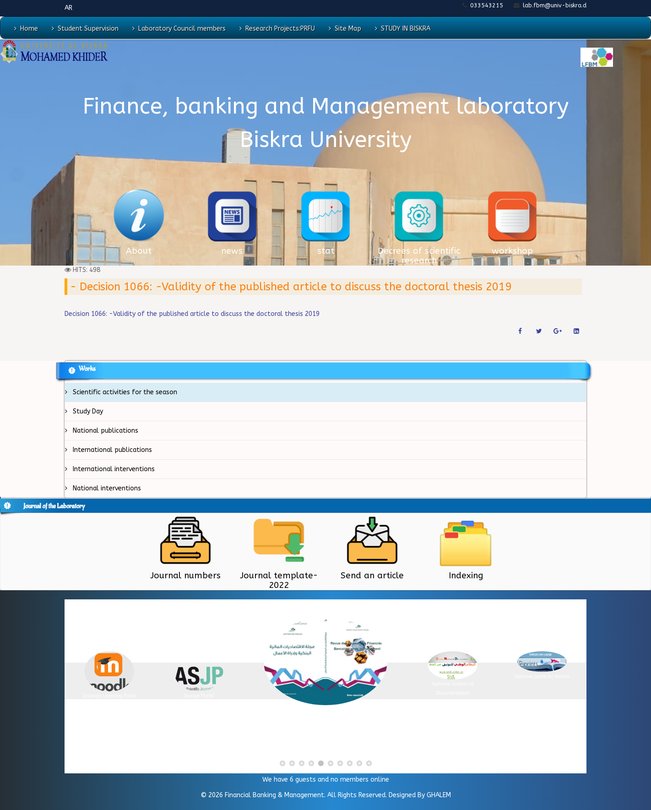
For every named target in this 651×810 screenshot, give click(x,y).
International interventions (113, 469)
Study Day (87, 411)
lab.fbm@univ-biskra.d (554, 5)
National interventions (106, 488)
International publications (111, 450)
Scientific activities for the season (124, 392)
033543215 (486, 5)
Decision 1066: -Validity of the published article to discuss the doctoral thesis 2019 (192, 314)
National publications (104, 431)
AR (68, 8)
